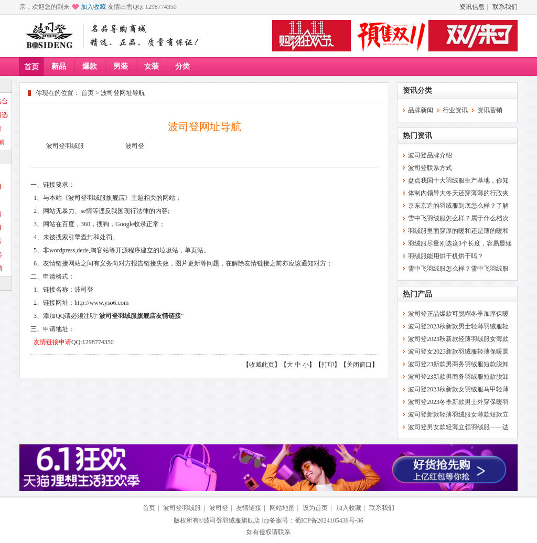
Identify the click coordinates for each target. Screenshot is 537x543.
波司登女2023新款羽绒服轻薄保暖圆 (458, 351)
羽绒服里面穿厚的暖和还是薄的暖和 (458, 231)
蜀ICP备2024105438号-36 (329, 520)
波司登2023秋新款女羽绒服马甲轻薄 (458, 389)
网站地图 (282, 508)
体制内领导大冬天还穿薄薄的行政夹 (458, 193)
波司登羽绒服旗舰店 (231, 520)
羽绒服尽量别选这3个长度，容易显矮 (460, 243)
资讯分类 (417, 90)
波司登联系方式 (430, 168)
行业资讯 (455, 110)
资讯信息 (472, 6)
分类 (182, 66)
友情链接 (248, 508)
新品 (58, 66)
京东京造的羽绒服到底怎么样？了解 (458, 205)
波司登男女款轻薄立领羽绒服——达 (458, 427)
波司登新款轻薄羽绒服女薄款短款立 (458, 414)
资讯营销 (489, 110)
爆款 (89, 66)
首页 (31, 67)
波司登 (134, 146)
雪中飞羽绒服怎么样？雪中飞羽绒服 (458, 268)
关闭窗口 (359, 364)
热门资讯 (417, 136)
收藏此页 (261, 364)
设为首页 (315, 508)
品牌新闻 (420, 110)
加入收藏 (93, 6)
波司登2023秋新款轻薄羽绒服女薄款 (458, 339)
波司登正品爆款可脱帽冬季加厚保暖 (458, 313)
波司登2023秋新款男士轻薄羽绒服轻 (458, 326)
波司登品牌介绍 (430, 155)
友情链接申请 (52, 342)
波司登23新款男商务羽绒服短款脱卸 (458, 364)
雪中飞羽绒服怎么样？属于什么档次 (458, 218)
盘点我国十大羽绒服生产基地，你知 (458, 180)
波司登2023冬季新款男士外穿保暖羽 (458, 402)
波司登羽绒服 (65, 146)
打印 (327, 364)
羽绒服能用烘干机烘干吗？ (446, 256)
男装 (120, 66)
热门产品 (417, 294)
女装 (151, 66)
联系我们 (505, 6)
